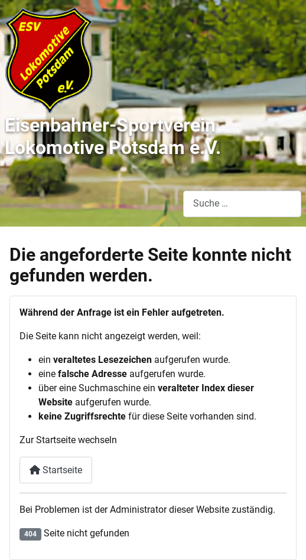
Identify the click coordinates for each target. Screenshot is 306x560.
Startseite (56, 470)
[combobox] (242, 204)
